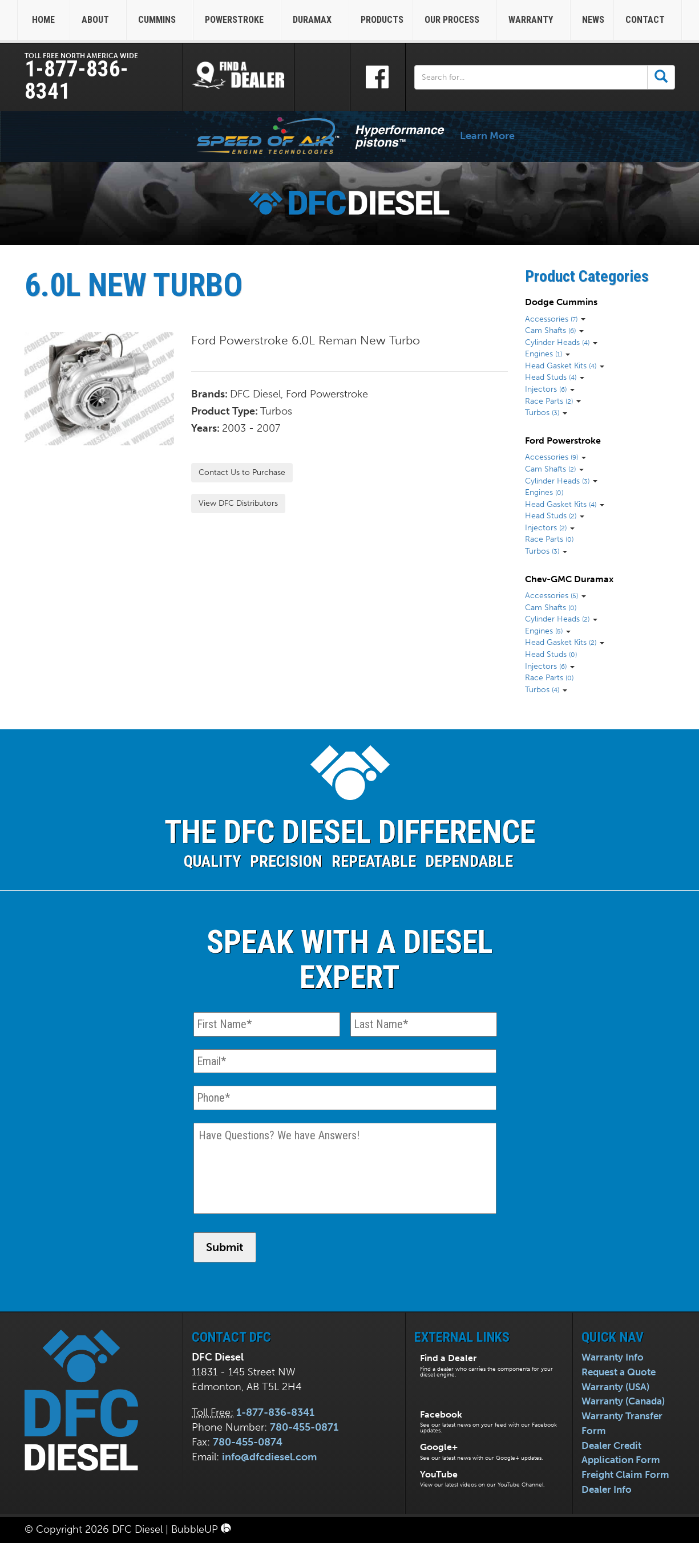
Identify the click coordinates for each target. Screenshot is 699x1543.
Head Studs (550, 377)
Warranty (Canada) (623, 1401)
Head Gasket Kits (560, 365)
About (99, 19)
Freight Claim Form (625, 1474)
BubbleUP (201, 1529)
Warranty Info (612, 1357)
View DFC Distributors (238, 503)
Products (382, 19)
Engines (543, 353)
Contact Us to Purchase (242, 472)
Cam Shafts (550, 330)
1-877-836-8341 (76, 80)
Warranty (534, 19)
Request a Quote (618, 1372)
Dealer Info (606, 1489)
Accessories (551, 319)
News (593, 19)
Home (43, 19)
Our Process (456, 19)
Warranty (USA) (615, 1386)
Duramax (316, 19)
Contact (649, 19)
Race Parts (549, 401)
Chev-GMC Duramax (569, 579)
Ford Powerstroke (563, 440)
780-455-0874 (247, 1442)
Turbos (542, 412)
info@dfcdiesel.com (269, 1457)
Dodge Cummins (561, 302)
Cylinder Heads (557, 342)
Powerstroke (238, 19)
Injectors (546, 389)
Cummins (161, 19)
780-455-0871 (304, 1427)
